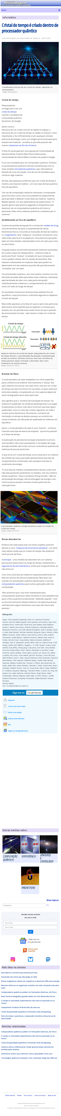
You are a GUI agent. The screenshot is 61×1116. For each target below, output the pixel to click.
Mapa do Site (52, 1095)
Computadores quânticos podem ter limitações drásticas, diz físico (29, 992)
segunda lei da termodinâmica (16, 566)
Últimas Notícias (10, 1095)
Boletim (19, 1095)
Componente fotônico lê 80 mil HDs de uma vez (20, 1007)
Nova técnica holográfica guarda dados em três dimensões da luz (28, 996)
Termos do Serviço (40, 1095)
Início (3, 10)
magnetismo (10, 235)
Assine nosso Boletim (16, 719)
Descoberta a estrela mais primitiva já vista (19, 972)
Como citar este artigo (16, 706)
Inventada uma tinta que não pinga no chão (19, 977)
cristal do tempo (9, 111)
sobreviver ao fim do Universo (22, 145)
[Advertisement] (41, 111)
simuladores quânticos (24, 169)
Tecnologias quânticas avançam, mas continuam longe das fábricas (29, 1058)
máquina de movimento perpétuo (31, 548)
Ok (30, 932)
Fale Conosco (28, 1095)
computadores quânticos (13, 584)
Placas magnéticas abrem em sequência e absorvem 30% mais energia (30, 981)
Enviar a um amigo (15, 712)
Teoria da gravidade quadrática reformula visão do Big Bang (26, 1012)
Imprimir (11, 700)
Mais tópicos (53, 900)
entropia (7, 559)
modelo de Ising (51, 225)
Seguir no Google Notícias (18, 731)
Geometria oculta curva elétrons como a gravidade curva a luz (26, 1053)
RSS (9, 725)
